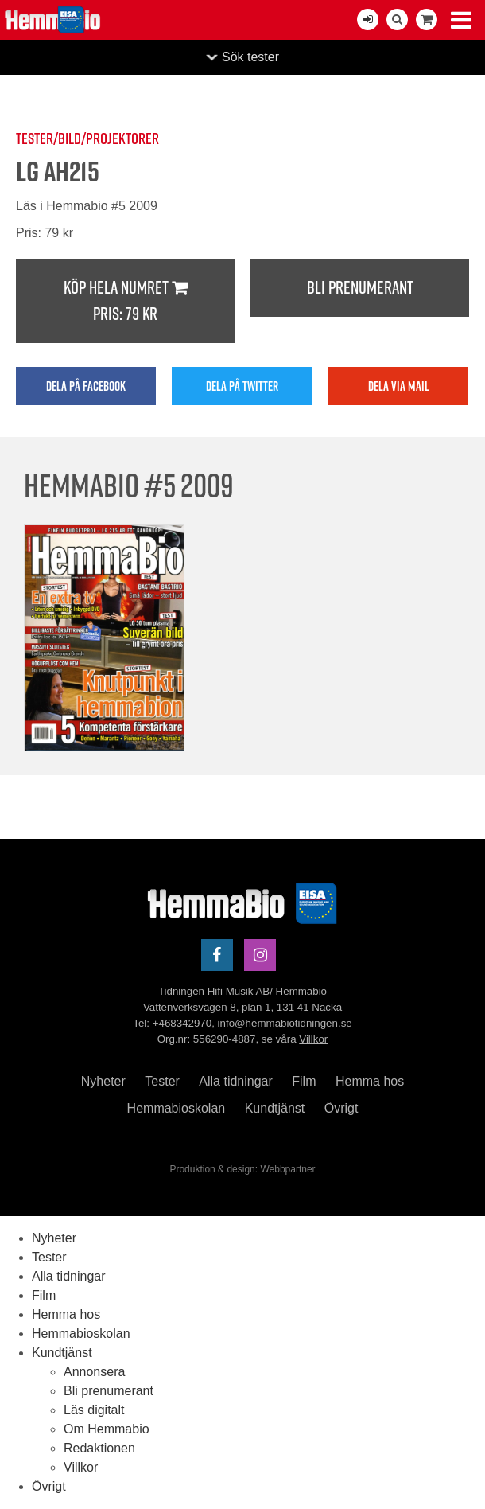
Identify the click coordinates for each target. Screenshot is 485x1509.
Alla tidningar (236, 1081)
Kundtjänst (275, 1108)
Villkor (313, 1039)
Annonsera (94, 1371)
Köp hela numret (125, 301)
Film (304, 1081)
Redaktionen (99, 1448)
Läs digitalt (94, 1410)
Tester (162, 1081)
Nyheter (103, 1081)
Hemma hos (370, 1081)
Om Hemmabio (106, 1429)
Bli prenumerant (360, 287)
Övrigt (341, 1108)
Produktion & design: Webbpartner (242, 1169)
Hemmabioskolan (176, 1108)
